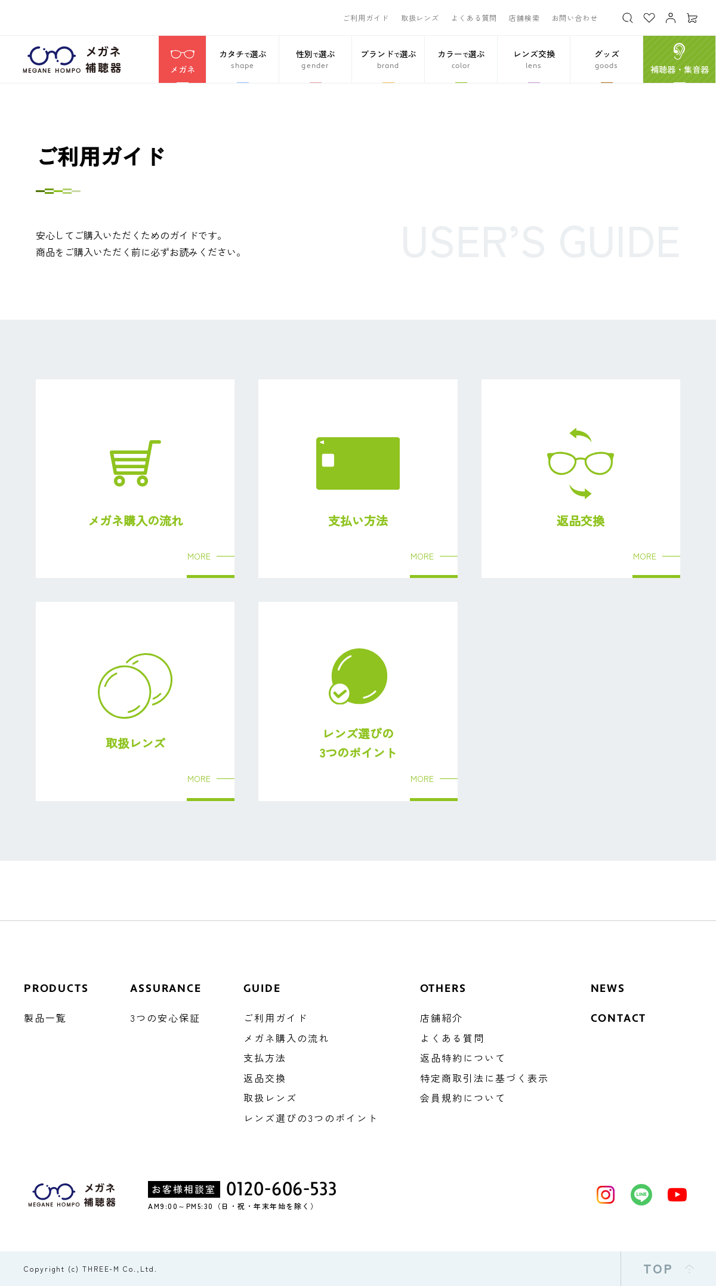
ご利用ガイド (365, 18)
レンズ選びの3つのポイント (310, 1118)
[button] (242, 59)
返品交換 (264, 1078)
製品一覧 (45, 1017)
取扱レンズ (420, 18)
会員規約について (463, 1097)
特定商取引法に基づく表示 (484, 1078)
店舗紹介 (441, 1017)
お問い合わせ (575, 18)
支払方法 (264, 1057)
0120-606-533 (281, 1189)
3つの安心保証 (165, 1017)
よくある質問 (474, 18)
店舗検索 (524, 18)
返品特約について (463, 1057)
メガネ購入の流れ (286, 1038)
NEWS (608, 989)
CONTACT (619, 1018)
